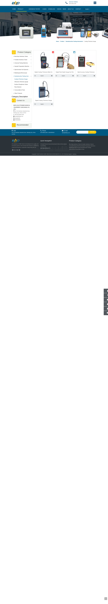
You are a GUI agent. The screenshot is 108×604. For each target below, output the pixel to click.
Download (54, 592)
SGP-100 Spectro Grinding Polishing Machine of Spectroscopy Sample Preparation (22, 458)
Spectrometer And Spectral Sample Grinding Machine (23, 69)
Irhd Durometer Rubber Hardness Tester (22, 280)
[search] (82, 580)
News (62, 592)
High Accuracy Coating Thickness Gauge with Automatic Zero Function (86, 72)
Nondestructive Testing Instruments (23, 76)
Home (41, 592)
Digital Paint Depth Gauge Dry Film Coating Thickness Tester (65, 72)
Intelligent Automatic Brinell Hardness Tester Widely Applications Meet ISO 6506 (21, 434)
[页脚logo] (17, 589)
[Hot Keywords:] (95, 3)
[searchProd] (88, 3)
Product (46, 592)
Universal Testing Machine (21, 63)
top (105, 598)
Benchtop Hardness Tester (21, 56)
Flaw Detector (17, 87)
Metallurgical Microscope (20, 72)
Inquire (39, 75)
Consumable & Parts (19, 90)
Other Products (18, 93)
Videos (58, 592)
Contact (44, 594)
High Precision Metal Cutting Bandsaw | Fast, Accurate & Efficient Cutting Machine (22, 573)
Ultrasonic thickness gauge (21, 81)
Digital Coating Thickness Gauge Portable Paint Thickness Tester (43, 100)
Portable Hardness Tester (20, 59)
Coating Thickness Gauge (21, 79)
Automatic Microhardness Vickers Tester (22, 390)
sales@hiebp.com (19, 116)
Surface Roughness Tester (21, 84)
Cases (49, 592)
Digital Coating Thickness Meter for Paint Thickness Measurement (43, 72)
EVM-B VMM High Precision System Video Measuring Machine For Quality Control (21, 505)
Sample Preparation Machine (21, 66)
